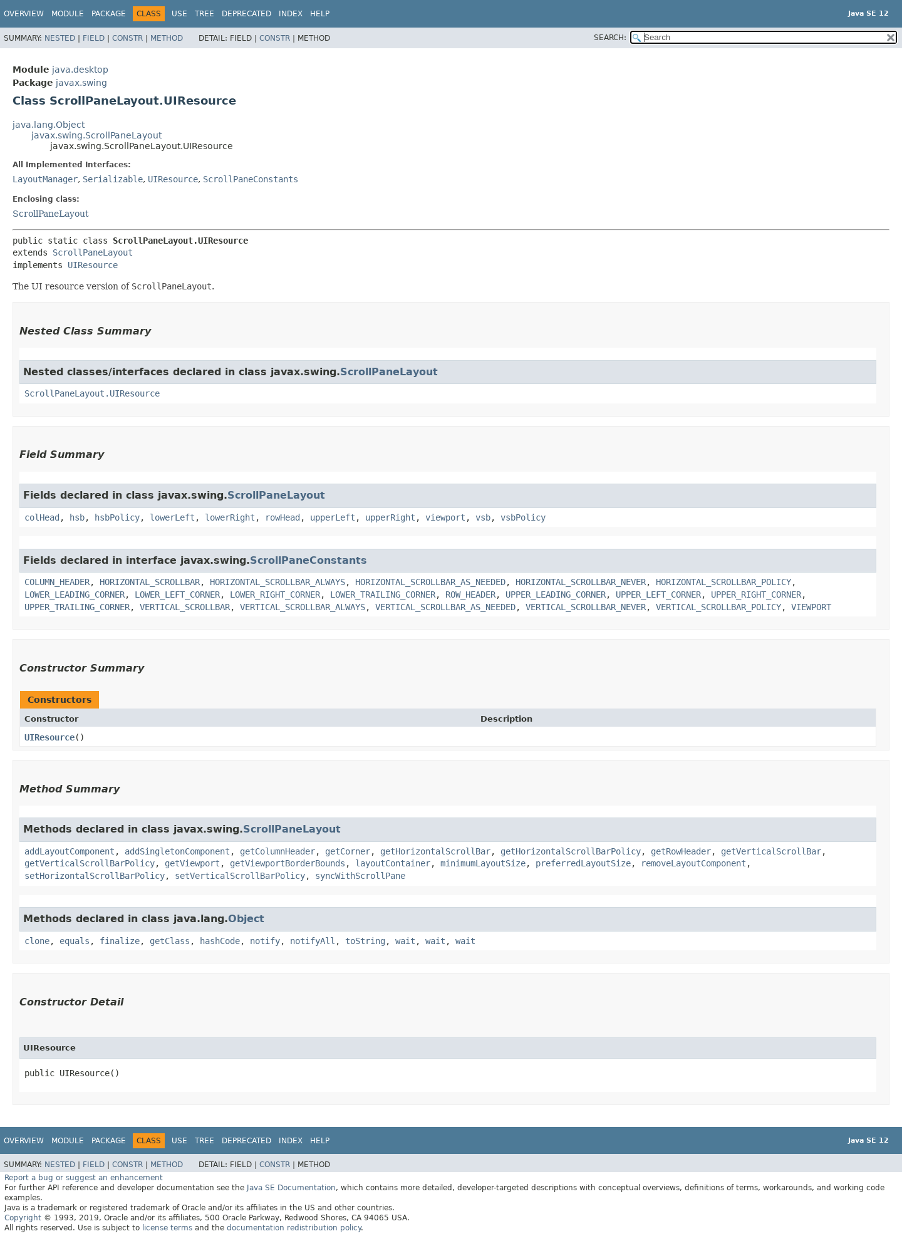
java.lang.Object (49, 125)
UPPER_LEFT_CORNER (658, 594)
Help (319, 13)
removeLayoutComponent (693, 863)
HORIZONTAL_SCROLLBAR (150, 582)
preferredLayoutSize (583, 863)
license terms (167, 1227)
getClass (170, 941)
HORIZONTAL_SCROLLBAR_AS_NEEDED (430, 582)
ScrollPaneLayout (51, 214)
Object (246, 919)
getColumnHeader (277, 851)
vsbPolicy (523, 517)
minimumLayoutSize (483, 863)
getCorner (347, 851)
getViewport (192, 863)
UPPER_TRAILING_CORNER (77, 607)
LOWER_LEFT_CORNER (177, 594)
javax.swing (81, 83)
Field (94, 38)
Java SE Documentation (291, 1187)
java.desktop (80, 70)
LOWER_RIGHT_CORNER (275, 594)
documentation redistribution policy (294, 1227)
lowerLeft (172, 517)
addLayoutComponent (69, 851)
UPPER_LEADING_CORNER (555, 594)
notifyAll (312, 941)
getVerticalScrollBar (771, 851)
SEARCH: (610, 37)
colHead (42, 517)
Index (291, 13)
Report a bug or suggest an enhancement (83, 1177)
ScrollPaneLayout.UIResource (92, 393)
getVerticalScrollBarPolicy (89, 863)
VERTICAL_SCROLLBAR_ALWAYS (302, 607)
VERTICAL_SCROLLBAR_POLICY (718, 607)
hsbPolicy (117, 517)
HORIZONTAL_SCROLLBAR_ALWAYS (277, 582)
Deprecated (246, 13)
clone (36, 941)
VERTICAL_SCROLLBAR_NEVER (586, 607)
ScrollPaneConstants (250, 179)
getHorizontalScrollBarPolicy (570, 851)
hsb (77, 517)
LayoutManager (45, 179)
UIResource (173, 179)
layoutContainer (392, 863)
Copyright (22, 1217)
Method (166, 38)
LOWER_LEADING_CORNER (74, 594)
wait (405, 941)
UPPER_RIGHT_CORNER (756, 594)
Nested (59, 38)
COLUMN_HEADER (57, 582)
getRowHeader (681, 851)
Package (108, 13)
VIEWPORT (811, 607)
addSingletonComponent (177, 851)
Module (67, 13)
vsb (482, 517)
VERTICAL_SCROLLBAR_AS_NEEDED (445, 607)
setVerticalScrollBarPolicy (240, 876)
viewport (445, 517)
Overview (24, 13)
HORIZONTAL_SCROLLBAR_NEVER (581, 582)
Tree (204, 13)
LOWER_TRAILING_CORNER (382, 594)
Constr (127, 38)
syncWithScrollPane (360, 876)
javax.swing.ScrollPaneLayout (96, 135)
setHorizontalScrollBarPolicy (94, 876)
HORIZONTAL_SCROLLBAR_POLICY (723, 582)
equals (75, 941)
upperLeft (332, 517)
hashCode (220, 941)
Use (179, 13)
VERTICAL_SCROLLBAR (185, 607)
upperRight (390, 517)
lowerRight (230, 517)
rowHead (282, 517)
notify (265, 941)
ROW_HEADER (470, 594)
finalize (120, 941)
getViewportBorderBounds (287, 863)
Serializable (113, 179)
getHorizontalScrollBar (435, 851)
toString (365, 941)
